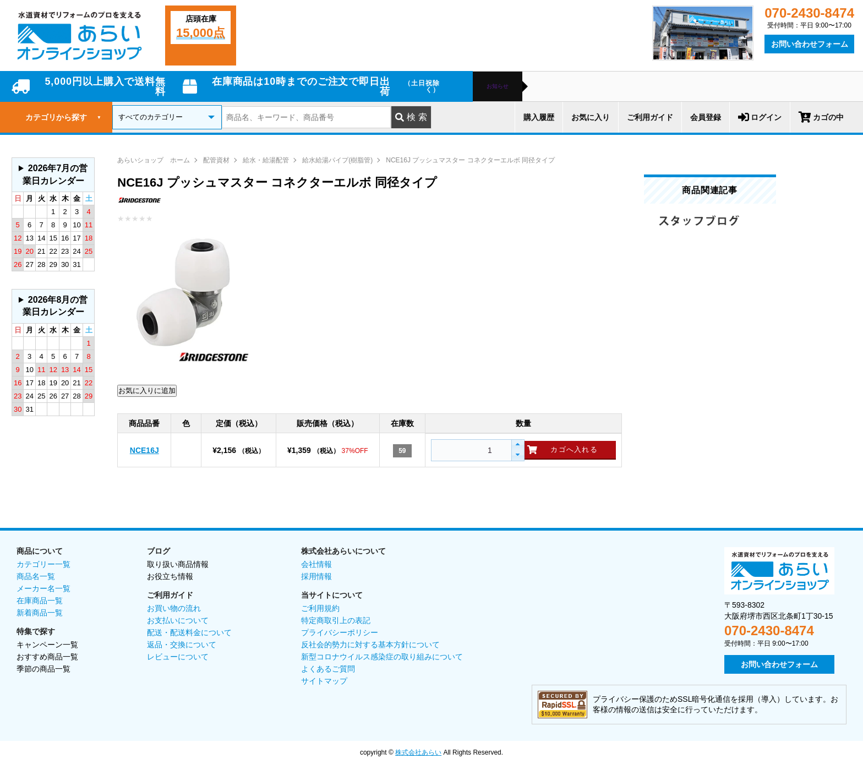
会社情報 (316, 564)
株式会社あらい (418, 752)
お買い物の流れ (174, 608)
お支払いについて (178, 620)
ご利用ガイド (650, 117)
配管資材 (216, 160)
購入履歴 (538, 117)
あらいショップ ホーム (153, 160)
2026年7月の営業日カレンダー (55, 174)
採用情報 (316, 576)
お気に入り (590, 117)
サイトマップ (324, 680)
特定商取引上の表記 (335, 620)
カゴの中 (821, 117)
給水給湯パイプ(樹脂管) (337, 160)
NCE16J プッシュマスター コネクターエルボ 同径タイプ (470, 160)
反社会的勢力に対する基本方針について (370, 644)
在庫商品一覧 (40, 600)
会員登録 (705, 117)
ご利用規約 (320, 608)
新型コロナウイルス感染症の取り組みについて (382, 656)
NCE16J (144, 450)
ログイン (760, 117)
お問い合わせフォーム (809, 44)
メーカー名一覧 (43, 588)
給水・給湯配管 (266, 160)
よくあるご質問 (328, 668)
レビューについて (178, 656)
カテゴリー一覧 (43, 564)
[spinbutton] (469, 450)
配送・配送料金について (189, 632)
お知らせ (498, 86)
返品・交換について (181, 644)
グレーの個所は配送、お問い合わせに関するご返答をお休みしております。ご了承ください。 (53, 175)
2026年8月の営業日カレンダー (55, 305)
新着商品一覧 (40, 612)
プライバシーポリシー (339, 632)
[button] (517, 445)
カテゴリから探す (63, 117)
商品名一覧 (36, 576)
